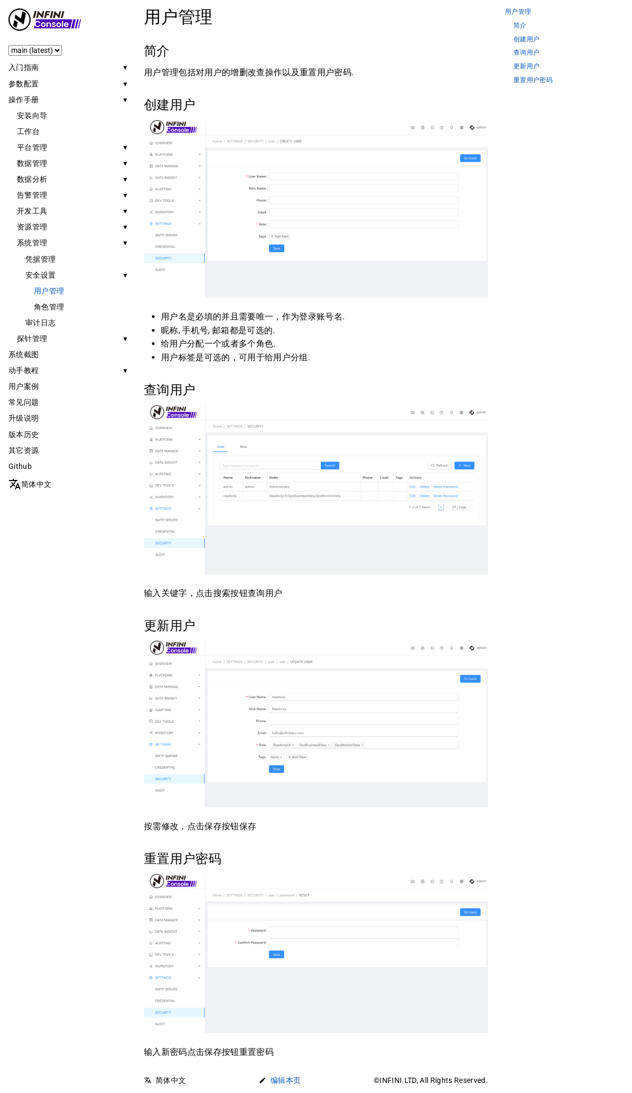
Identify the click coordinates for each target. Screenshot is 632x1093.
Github (20, 466)
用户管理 (49, 291)
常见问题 (23, 402)
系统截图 (23, 354)
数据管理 (32, 163)
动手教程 (23, 370)
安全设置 (40, 275)
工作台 (28, 131)
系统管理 (32, 242)
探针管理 (32, 338)
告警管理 (32, 195)
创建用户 (526, 39)
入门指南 (23, 67)
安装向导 (32, 115)
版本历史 (23, 434)
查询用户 (526, 52)
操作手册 (23, 99)
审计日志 (40, 322)
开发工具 (32, 211)
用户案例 (23, 386)
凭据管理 (40, 259)
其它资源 (23, 450)
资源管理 (32, 227)
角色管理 (49, 307)
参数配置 (23, 83)
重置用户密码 (533, 80)
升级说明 (23, 418)
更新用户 (526, 66)
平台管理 (32, 147)
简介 (520, 25)
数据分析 (32, 179)
